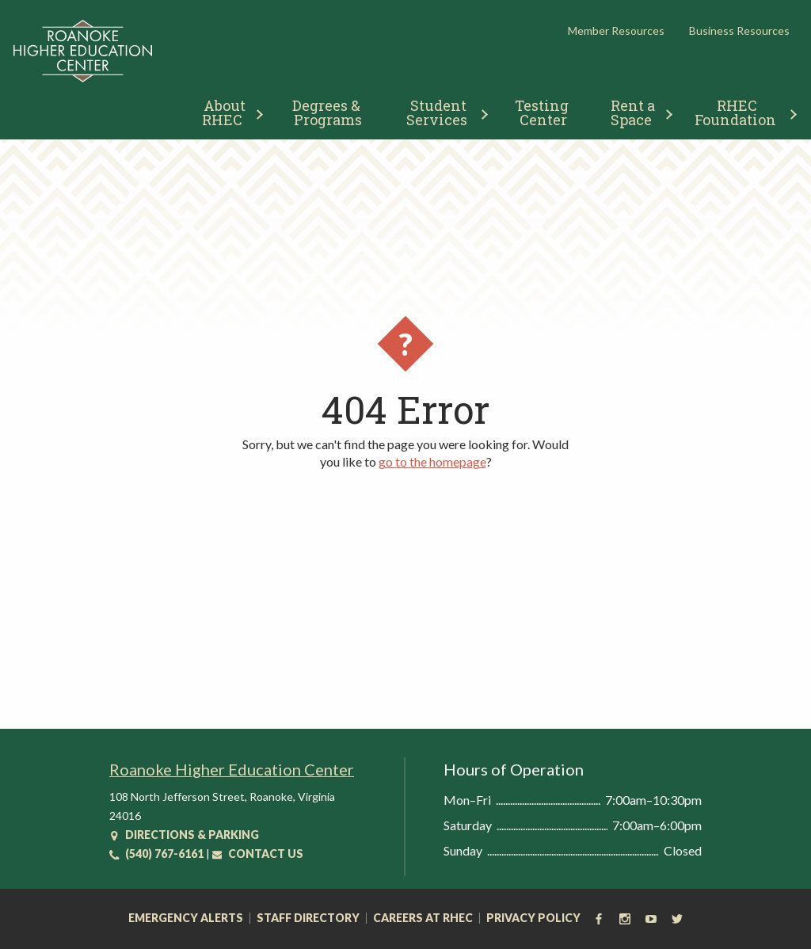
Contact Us (257, 853)
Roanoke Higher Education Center (231, 769)
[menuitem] (226, 110)
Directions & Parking (184, 834)
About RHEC (225, 112)
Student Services (438, 112)
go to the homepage (432, 461)
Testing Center (543, 112)
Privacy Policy (533, 918)
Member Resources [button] (616, 30)
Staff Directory (308, 918)
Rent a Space (635, 112)
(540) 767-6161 (156, 853)
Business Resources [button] (739, 30)
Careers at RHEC (423, 918)
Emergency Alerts (185, 918)
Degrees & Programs (328, 112)
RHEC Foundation (735, 112)
